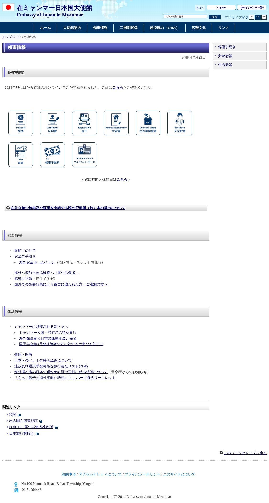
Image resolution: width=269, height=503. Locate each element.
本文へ (200, 7)
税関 (12, 414)
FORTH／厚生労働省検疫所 (31, 427)
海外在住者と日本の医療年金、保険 (47, 338)
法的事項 (69, 474)
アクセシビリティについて (100, 474)
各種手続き (227, 47)
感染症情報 (23, 278)
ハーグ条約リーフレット (96, 378)
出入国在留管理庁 (23, 421)
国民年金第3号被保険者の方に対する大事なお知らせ (61, 344)
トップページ (11, 37)
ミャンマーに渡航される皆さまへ (41, 326)
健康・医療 (23, 354)
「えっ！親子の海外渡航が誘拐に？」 (44, 378)
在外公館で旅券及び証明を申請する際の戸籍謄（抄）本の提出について (68, 208)
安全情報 (225, 56)
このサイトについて (179, 474)
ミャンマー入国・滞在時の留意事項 (47, 332)
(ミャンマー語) (252, 7)
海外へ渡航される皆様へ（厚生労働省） (46, 273)
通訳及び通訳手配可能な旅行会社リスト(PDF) (51, 366)
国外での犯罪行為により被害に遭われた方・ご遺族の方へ (61, 284)
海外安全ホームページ (37, 262)
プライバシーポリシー (142, 474)
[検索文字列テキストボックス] (185, 17)
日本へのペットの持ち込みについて (43, 360)
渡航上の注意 (25, 250)
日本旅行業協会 (21, 433)
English (221, 7)
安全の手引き (25, 256)
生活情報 (225, 65)
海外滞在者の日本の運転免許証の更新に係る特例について (61, 372)
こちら (122, 179)
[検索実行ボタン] (215, 17)
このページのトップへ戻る (245, 453)
